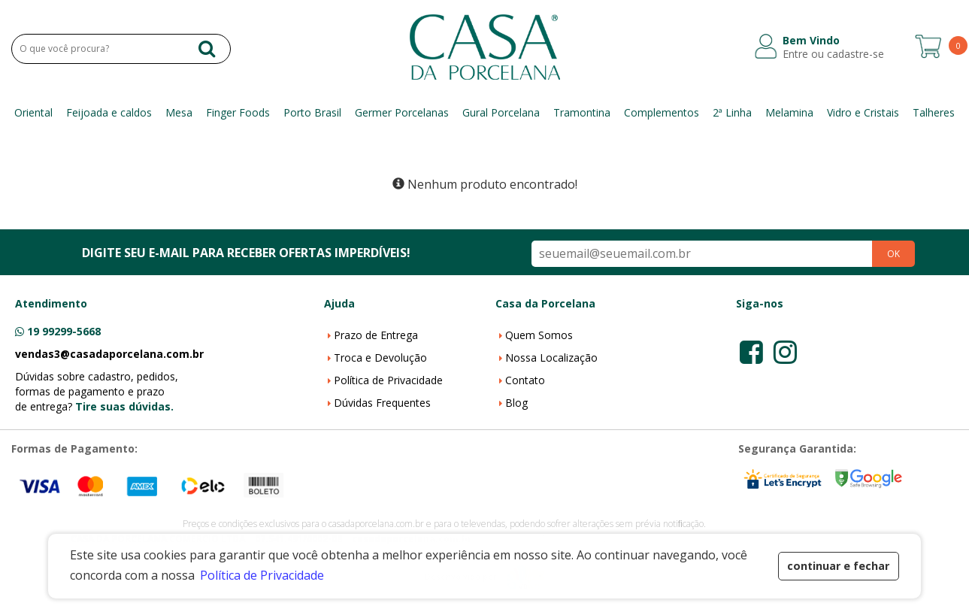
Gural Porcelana (501, 112)
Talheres (934, 112)
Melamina (789, 112)
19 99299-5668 (64, 331)
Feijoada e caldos (109, 112)
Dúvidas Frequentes (382, 402)
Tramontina (581, 112)
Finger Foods (238, 112)
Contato (525, 380)
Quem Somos (539, 335)
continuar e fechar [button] (838, 566)
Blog (516, 402)
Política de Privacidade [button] (262, 575)
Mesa (178, 112)
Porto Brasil (312, 112)
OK (893, 253)
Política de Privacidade (388, 380)
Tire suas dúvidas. (124, 406)
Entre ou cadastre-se (833, 54)
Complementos (661, 112)
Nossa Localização (551, 357)
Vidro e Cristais (863, 112)
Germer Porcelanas (402, 112)
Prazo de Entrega (376, 335)
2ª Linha (732, 112)
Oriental (33, 112)
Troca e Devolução (380, 357)
